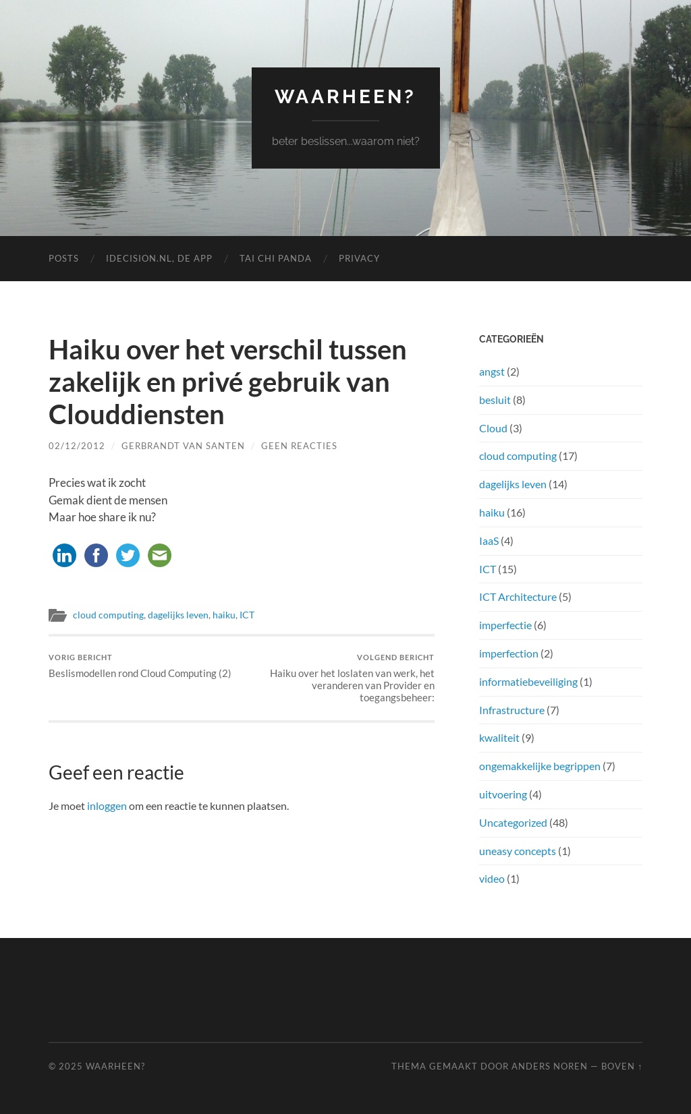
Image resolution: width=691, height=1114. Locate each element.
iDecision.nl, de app (159, 258)
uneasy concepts (517, 850)
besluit (495, 399)
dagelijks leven (178, 615)
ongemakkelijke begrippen (540, 765)
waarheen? (345, 97)
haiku (224, 615)
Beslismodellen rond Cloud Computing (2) (140, 666)
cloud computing (108, 615)
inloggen (107, 805)
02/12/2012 (77, 445)
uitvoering (503, 794)
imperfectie (505, 624)
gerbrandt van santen (183, 445)
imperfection (508, 653)
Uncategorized (513, 822)
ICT (247, 615)
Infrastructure (512, 709)
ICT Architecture (518, 596)
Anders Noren (550, 1066)
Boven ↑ (621, 1066)
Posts (64, 258)
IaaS (489, 540)
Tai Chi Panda (276, 258)
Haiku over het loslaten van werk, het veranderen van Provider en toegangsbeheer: (340, 678)
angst (492, 371)
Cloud (493, 427)
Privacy (359, 258)
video (492, 878)
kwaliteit (499, 737)
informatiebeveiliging (528, 681)
